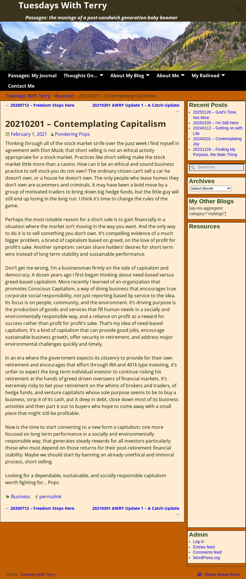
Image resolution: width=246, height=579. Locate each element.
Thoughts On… (81, 75)
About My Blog (127, 75)
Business (64, 96)
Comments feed (207, 552)
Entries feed (204, 547)
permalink (50, 496)
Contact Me (21, 86)
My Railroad (205, 75)
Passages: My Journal (32, 75)
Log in (198, 541)
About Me (168, 75)
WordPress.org (206, 557)
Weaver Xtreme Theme (222, 574)
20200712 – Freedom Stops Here (39, 105)
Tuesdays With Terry (28, 96)
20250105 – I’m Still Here (215, 123)
